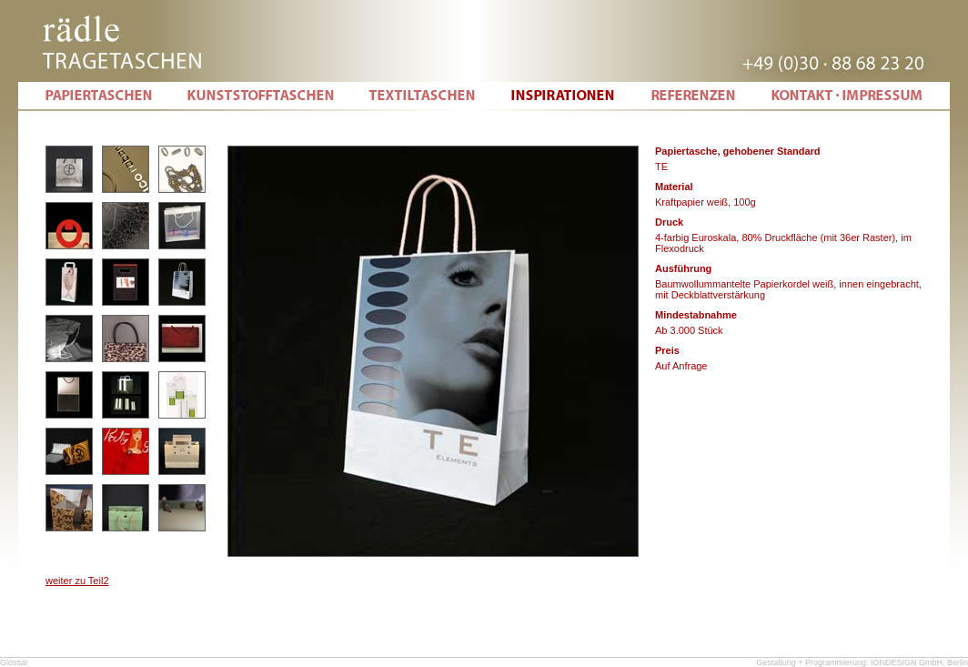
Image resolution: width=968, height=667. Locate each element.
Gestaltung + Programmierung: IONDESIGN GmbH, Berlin (862, 662)
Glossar (14, 662)
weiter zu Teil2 (77, 580)
